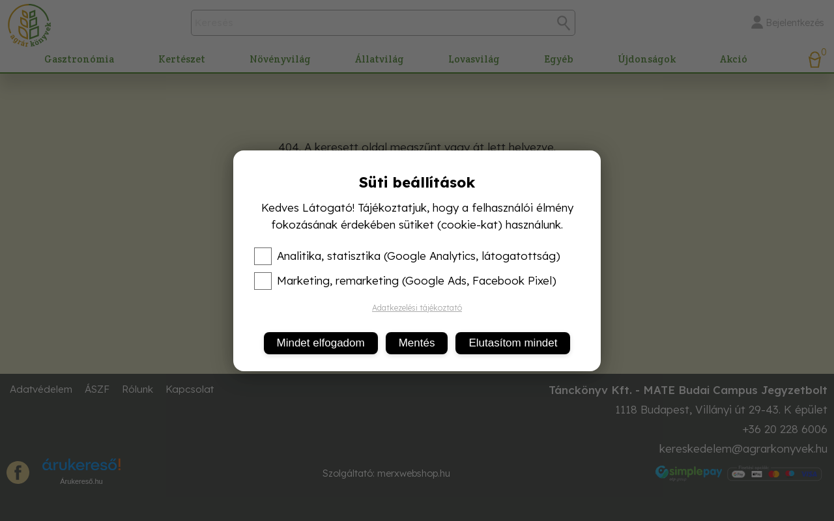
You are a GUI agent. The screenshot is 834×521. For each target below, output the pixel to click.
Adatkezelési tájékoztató (417, 308)
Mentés (417, 343)
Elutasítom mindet (512, 343)
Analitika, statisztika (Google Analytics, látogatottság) (407, 256)
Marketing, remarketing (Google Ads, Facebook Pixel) (405, 281)
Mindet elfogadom (321, 343)
